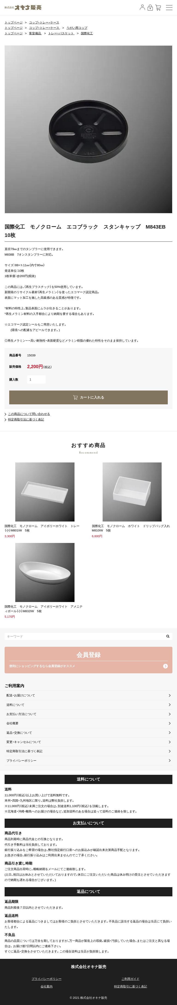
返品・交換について (19, 732)
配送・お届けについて (20, 695)
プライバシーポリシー (21, 760)
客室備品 (35, 33)
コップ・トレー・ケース (44, 22)
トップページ (14, 22)
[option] (88, 129)
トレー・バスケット (61, 33)
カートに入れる (92, 397)
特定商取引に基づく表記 (130, 986)
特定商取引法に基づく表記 (26, 419)
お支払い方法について (21, 714)
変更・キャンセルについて (23, 742)
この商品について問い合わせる (29, 414)
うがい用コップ (76, 28)
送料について (15, 705)
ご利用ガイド (130, 979)
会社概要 (12, 723)
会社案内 (47, 986)
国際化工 (87, 33)
